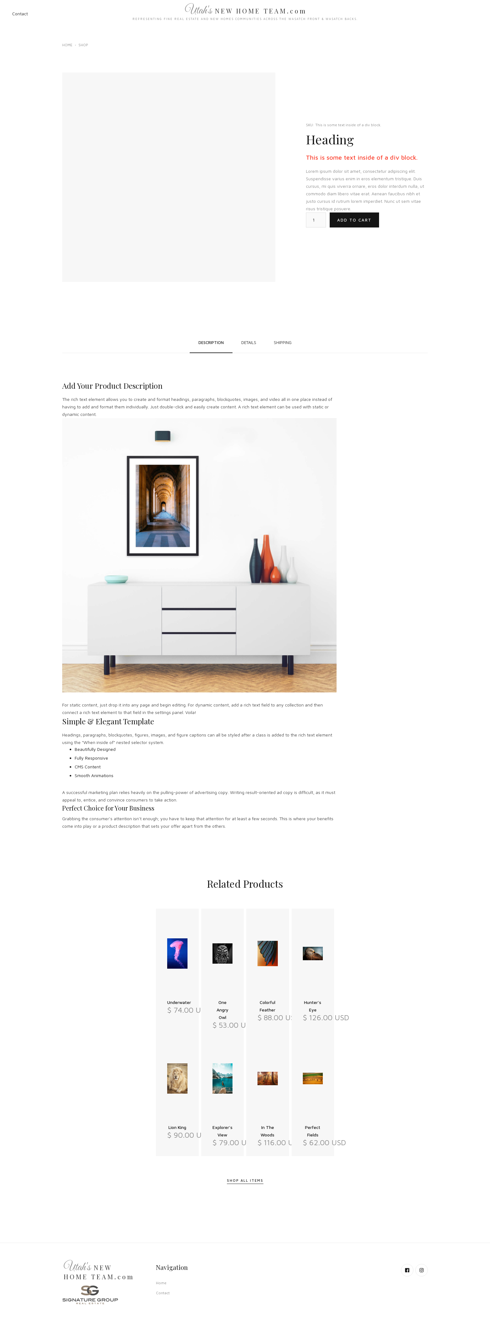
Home (67, 45)
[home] (245, 13)
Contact (20, 13)
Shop (83, 45)
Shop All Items (245, 1180)
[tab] (211, 342)
